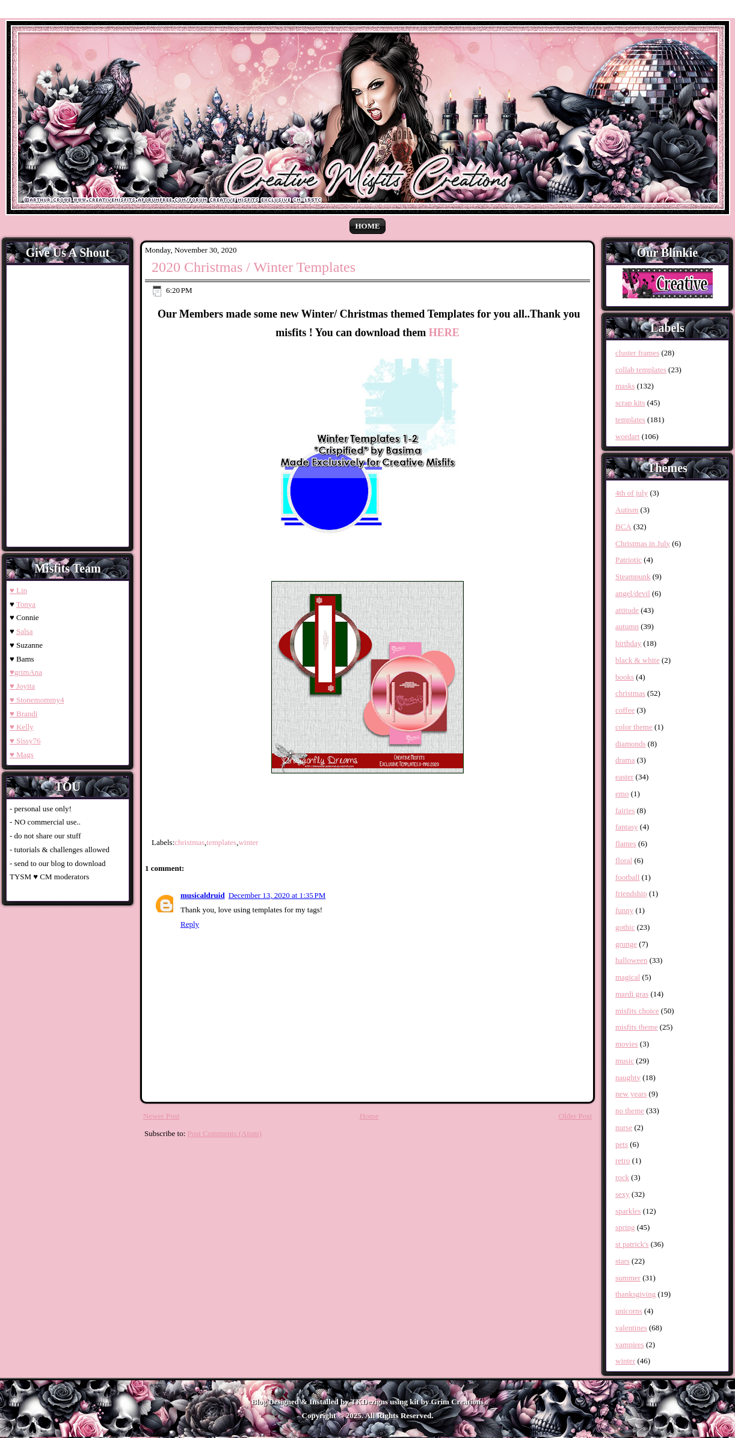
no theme (629, 1110)
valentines (631, 1327)
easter (624, 776)
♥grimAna (26, 672)
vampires (629, 1344)
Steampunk (633, 576)
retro (622, 1160)
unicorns (628, 1310)
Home (367, 225)
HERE (444, 333)
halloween (631, 960)
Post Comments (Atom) (225, 1133)
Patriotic (628, 559)
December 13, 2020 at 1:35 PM (277, 895)
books (624, 676)
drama (625, 759)
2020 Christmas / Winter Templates (253, 267)
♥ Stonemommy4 (37, 699)
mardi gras (631, 993)
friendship (631, 893)
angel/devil (632, 593)
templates (221, 842)
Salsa (24, 631)
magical (627, 977)
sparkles (628, 1210)
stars (622, 1260)
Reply (189, 924)
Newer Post (161, 1115)
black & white (637, 660)
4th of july (631, 492)
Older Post (575, 1115)
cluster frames (637, 352)
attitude (627, 610)
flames (625, 843)
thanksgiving (635, 1293)
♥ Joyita (22, 685)
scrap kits (630, 402)
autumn (627, 626)
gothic (625, 927)
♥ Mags (22, 754)
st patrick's (631, 1244)
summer (628, 1277)
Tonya (25, 604)
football (627, 877)
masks (625, 385)
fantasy (626, 826)
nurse (623, 1127)
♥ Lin (18, 590)
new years (631, 1093)
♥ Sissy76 (25, 740)
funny (624, 910)
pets (621, 1144)
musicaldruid (202, 895)
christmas (189, 842)
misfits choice (637, 1010)
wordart (627, 436)
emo (622, 793)
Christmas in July (642, 543)
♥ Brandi (23, 713)
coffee (625, 709)
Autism (626, 509)
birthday (628, 643)
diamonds (630, 743)
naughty (628, 1077)
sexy (622, 1194)
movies (626, 1043)
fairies (625, 810)
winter (248, 842)
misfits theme (636, 1026)
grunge (626, 943)
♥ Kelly (22, 726)
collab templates (640, 369)
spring (625, 1227)
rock (622, 1177)
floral (623, 860)
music (624, 1060)
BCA (623, 526)
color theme (634, 726)
